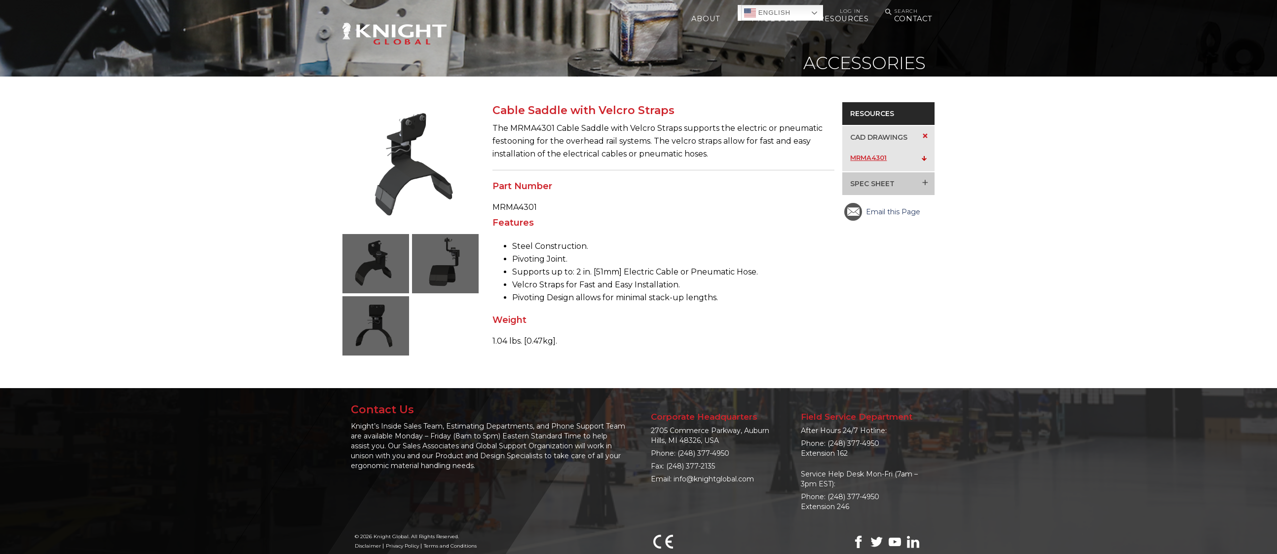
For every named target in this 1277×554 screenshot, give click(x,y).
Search (900, 11)
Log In (850, 11)
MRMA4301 (868, 157)
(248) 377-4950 (703, 453)
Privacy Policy (402, 546)
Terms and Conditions (450, 546)
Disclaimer (368, 546)
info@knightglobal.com (714, 479)
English (767, 13)
